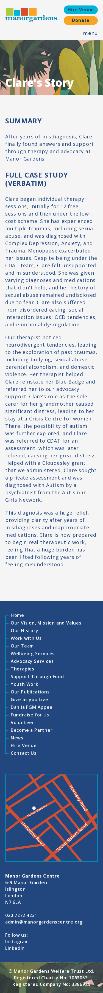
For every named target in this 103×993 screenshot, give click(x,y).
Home (17, 615)
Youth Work (24, 684)
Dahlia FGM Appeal (32, 707)
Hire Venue (81, 10)
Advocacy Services (32, 661)
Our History (24, 631)
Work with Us (26, 638)
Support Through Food (37, 676)
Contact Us (24, 753)
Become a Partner (32, 730)
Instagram (17, 942)
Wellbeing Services (33, 654)
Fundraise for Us (30, 715)
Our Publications (30, 692)
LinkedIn (15, 948)
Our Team (22, 646)
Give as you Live (29, 699)
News (17, 738)
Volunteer (22, 722)
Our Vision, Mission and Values (46, 623)
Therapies (22, 669)
